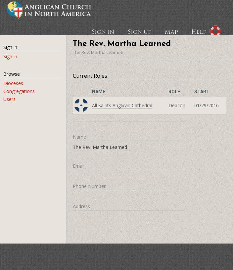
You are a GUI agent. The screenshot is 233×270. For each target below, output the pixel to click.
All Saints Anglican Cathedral (122, 105)
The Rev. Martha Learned (98, 52)
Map (171, 31)
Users (9, 99)
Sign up (140, 31)
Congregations (19, 91)
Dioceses (13, 83)
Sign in (103, 31)
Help (199, 31)
